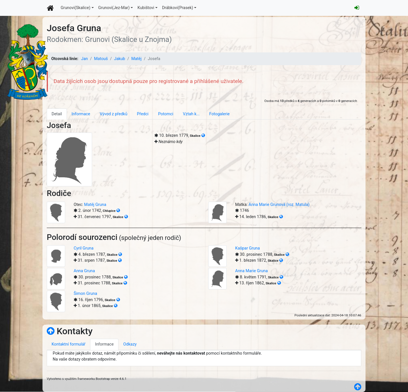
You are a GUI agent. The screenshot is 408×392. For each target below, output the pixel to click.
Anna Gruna (84, 271)
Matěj (136, 58)
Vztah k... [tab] (191, 114)
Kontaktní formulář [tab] (68, 344)
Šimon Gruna (85, 293)
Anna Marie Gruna (251, 271)
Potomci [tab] (165, 114)
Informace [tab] (81, 114)
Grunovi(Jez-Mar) (114, 7)
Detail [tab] (57, 114)
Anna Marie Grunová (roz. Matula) (278, 204)
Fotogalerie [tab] (219, 114)
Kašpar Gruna (247, 248)
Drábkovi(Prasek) (177, 7)
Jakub (119, 58)
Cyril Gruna (84, 248)
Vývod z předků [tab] (113, 114)
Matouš (101, 58)
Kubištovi (145, 7)
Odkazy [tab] (130, 344)
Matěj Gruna (95, 204)
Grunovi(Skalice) (75, 7)
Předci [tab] (142, 114)
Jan (84, 58)
